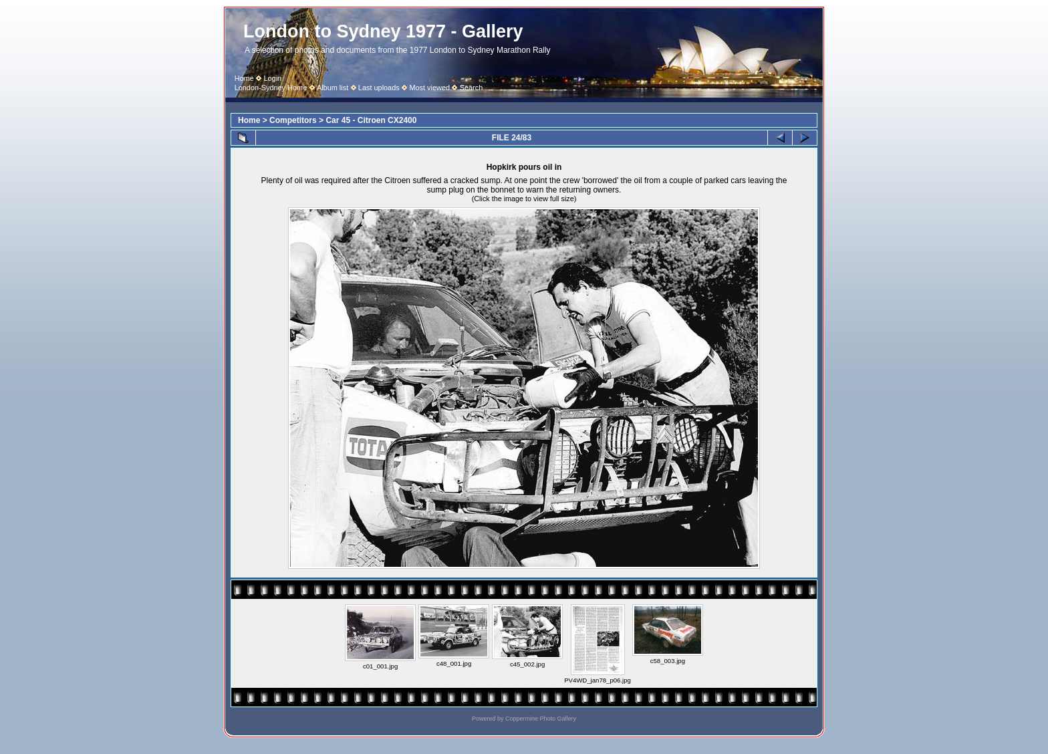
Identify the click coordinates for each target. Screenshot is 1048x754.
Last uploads (379, 88)
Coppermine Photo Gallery (540, 718)
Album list (332, 88)
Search (471, 88)
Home (244, 78)
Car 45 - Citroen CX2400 (370, 120)
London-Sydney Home (271, 88)
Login (272, 78)
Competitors (293, 120)
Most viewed (429, 88)
